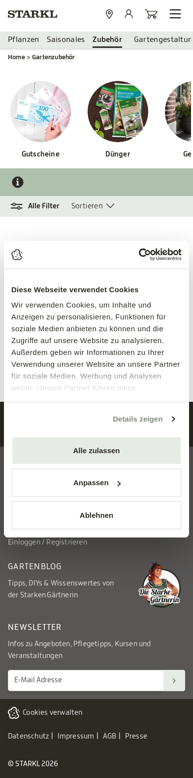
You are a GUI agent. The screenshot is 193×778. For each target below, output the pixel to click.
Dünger (117, 154)
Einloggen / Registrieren (47, 542)
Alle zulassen (96, 450)
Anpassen (97, 482)
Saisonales (66, 40)
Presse (136, 736)
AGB (110, 736)
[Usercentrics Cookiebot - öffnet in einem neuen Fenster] (139, 254)
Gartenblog (35, 566)
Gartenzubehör (53, 57)
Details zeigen (137, 419)
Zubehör (107, 40)
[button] (39, 206)
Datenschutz (28, 736)
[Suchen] (174, 680)
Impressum (76, 736)
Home (16, 57)
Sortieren (87, 206)
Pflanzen (23, 40)
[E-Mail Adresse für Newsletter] (86, 680)
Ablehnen (96, 514)
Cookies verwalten (52, 713)
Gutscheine (41, 154)
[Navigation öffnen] (175, 14)
